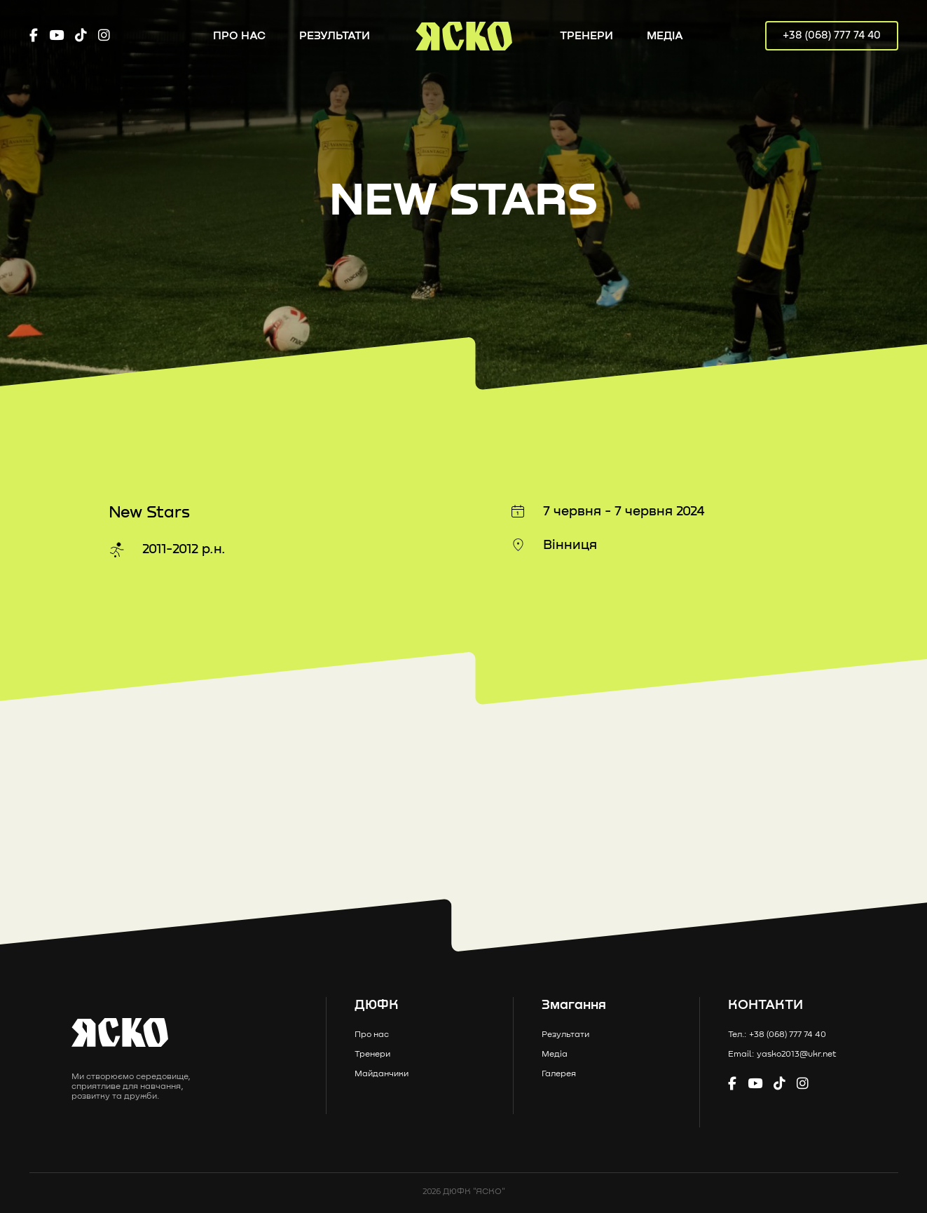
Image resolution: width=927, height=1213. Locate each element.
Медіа (665, 35)
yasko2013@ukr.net (797, 1054)
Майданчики (381, 1074)
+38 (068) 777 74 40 (832, 35)
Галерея (559, 1074)
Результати (334, 35)
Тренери (586, 35)
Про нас (239, 35)
